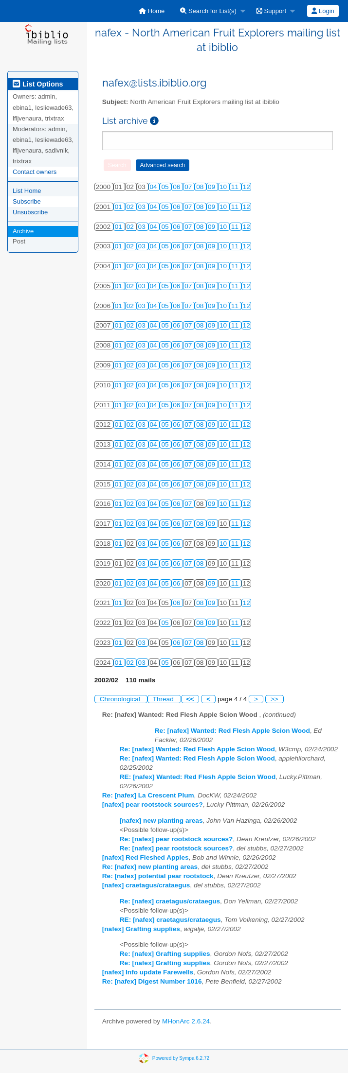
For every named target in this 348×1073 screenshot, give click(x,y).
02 (131, 206)
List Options (38, 84)
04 (154, 186)
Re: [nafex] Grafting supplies (165, 953)
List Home (27, 190)
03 (142, 206)
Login (322, 11)
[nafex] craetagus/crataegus (146, 885)
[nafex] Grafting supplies (141, 929)
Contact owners (34, 171)
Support (271, 11)
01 (119, 206)
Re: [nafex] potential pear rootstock (158, 876)
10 (224, 186)
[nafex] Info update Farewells (147, 972)
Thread (164, 699)
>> (274, 699)
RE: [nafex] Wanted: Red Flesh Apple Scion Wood (197, 776)
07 (189, 186)
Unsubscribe (30, 212)
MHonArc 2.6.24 (186, 1021)
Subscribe (27, 201)
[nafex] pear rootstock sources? (152, 804)
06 (177, 186)
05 (165, 186)
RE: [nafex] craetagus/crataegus (170, 919)
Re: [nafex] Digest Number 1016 (152, 981)
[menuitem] (151, 11)
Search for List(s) (208, 11)
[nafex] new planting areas (161, 820)
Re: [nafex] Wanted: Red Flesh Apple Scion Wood (232, 730)
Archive (23, 231)
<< (190, 699)
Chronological (121, 699)
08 (200, 186)
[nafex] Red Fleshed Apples (145, 857)
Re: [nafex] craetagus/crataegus (170, 901)
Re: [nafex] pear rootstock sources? (176, 839)
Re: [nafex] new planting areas (150, 866)
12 (246, 186)
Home (152, 11)
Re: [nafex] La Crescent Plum (148, 795)
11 (235, 186)
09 (212, 186)
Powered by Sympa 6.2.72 (180, 1057)
